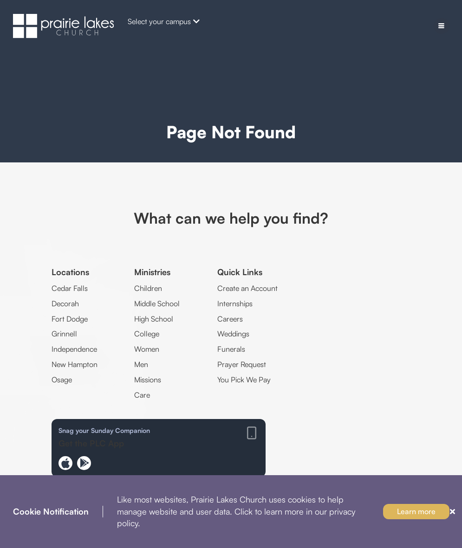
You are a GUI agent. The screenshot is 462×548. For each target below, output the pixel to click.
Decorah (65, 303)
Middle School (157, 303)
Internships (235, 303)
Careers (230, 318)
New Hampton (75, 364)
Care (142, 395)
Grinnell (64, 333)
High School (153, 318)
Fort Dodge (70, 318)
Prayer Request (241, 364)
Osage (62, 379)
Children (148, 288)
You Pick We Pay (244, 379)
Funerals (231, 349)
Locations (70, 272)
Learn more (416, 511)
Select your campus (164, 21)
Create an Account (247, 288)
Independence (74, 349)
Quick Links (239, 272)
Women (146, 349)
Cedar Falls (70, 288)
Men (141, 364)
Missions (147, 379)
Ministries (152, 272)
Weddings (233, 333)
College (146, 333)
